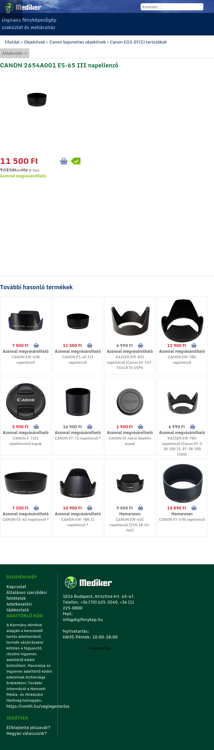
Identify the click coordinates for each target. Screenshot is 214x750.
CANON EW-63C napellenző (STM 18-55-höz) (129, 525)
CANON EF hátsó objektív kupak (129, 441)
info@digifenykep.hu (83, 619)
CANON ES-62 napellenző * (26, 519)
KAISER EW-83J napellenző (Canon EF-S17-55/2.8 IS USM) (130, 362)
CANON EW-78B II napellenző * (77, 522)
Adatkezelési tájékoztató (19, 607)
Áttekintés (12, 53)
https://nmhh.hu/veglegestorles (29, 706)
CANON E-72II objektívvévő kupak (25, 441)
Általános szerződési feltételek (26, 595)
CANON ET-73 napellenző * (78, 438)
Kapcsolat (16, 586)
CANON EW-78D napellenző (182, 359)
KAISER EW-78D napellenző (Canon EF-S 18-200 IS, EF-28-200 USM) (182, 446)
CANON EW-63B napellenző (26, 359)
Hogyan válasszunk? (26, 733)
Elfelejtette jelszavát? (28, 727)
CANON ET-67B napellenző (182, 519)
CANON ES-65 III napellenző (77, 359)
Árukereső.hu (99, 648)
